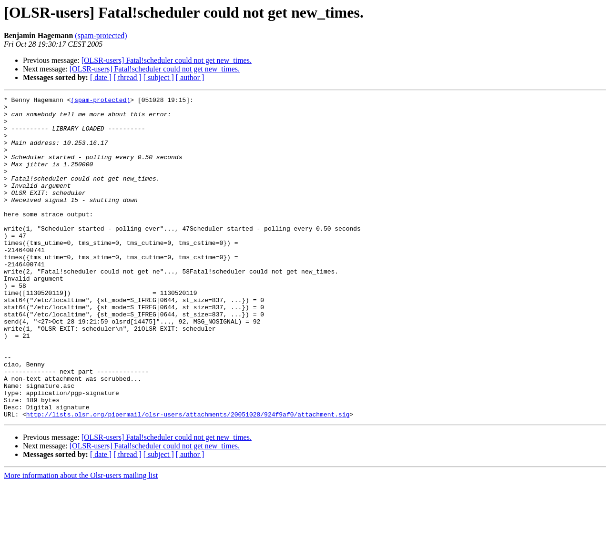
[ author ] (190, 77)
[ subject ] (158, 77)
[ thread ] (127, 77)
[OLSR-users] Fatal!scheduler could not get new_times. (166, 60)
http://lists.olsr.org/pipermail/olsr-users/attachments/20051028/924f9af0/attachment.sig (188, 478)
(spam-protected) (101, 35)
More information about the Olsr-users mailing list (81, 540)
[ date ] (101, 77)
